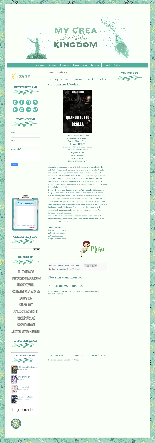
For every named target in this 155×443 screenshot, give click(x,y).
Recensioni (64, 65)
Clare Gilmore (23, 389)
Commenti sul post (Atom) (68, 360)
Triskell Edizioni (73, 269)
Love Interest (23, 387)
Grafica (117, 65)
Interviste (95, 65)
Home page (39, 65)
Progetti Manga (80, 65)
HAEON (21, 379)
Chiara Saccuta (24, 399)
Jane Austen (23, 369)
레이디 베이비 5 (23, 377)
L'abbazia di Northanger (27, 367)
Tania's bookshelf (25, 355)
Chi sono (52, 65)
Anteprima (61, 269)
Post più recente (56, 355)
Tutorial (106, 65)
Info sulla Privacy (55, 294)
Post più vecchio (99, 355)
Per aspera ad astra (25, 397)
